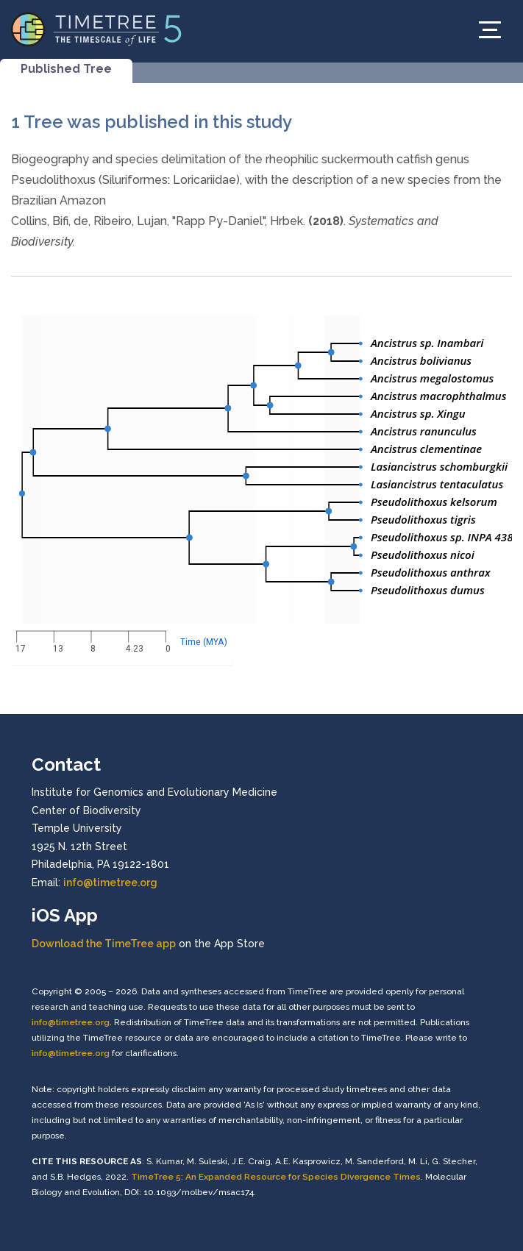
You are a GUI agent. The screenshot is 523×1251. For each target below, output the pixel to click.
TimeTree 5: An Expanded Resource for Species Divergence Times (276, 1177)
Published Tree (66, 69)
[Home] (96, 28)
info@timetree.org (110, 882)
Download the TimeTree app (104, 943)
